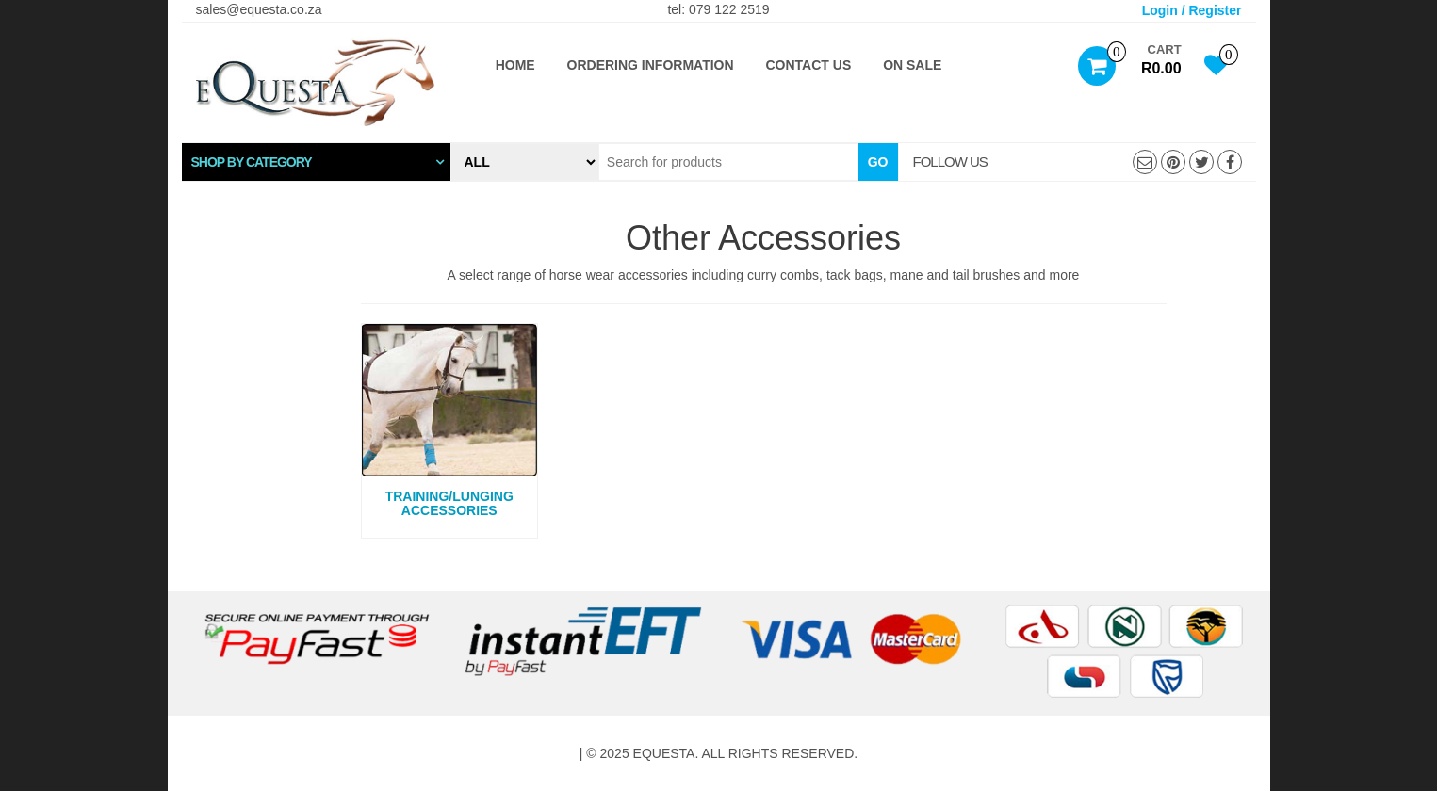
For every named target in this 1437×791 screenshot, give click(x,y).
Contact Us (809, 65)
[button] (316, 162)
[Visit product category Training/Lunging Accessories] (450, 423)
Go (878, 162)
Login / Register (1192, 10)
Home (515, 65)
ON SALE (912, 65)
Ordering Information (650, 65)
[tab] (316, 162)
